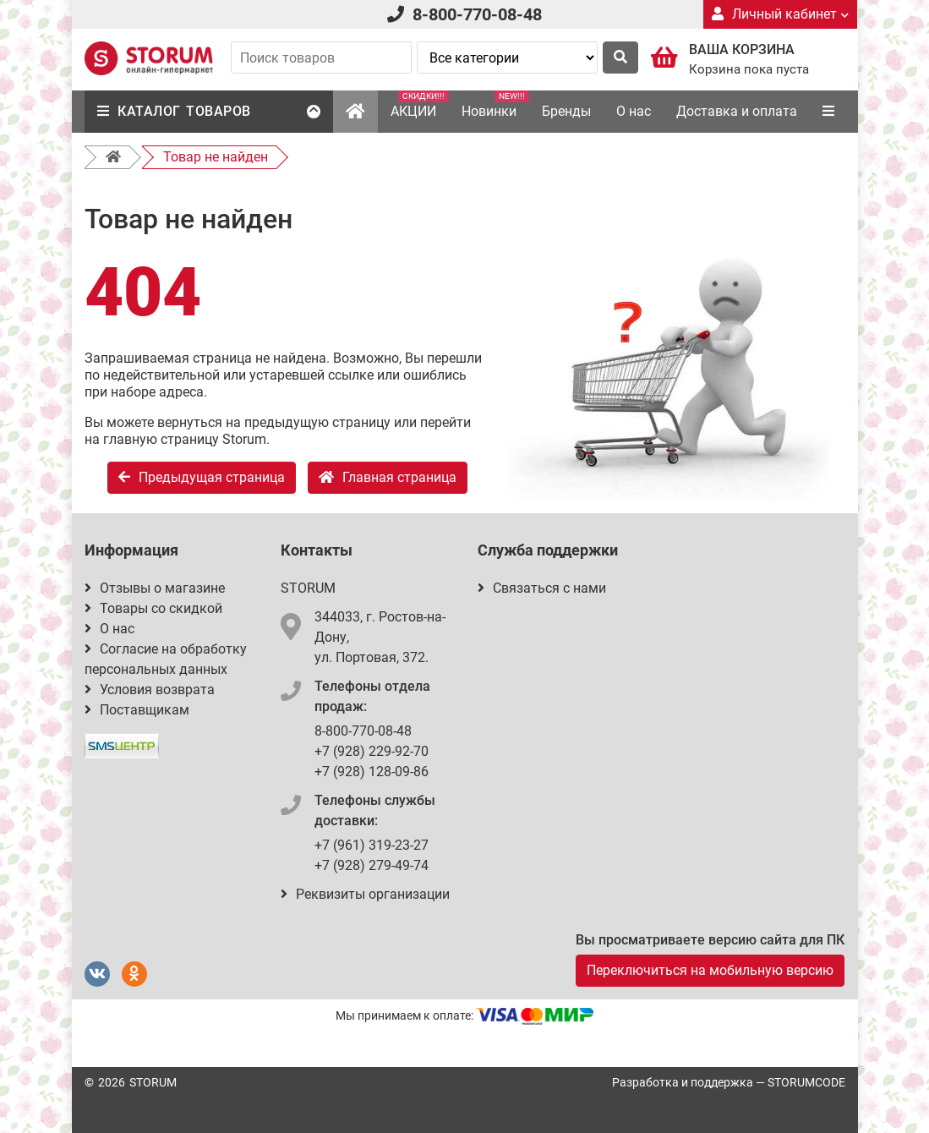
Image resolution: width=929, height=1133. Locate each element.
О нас (633, 111)
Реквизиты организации (365, 894)
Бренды (566, 111)
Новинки (495, 104)
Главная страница (387, 477)
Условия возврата (150, 689)
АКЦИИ (420, 104)
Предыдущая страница (201, 477)
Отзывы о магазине (155, 588)
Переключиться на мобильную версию (710, 970)
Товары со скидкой (153, 608)
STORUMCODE (806, 1082)
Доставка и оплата (736, 111)
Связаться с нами (542, 588)
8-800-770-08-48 (477, 14)
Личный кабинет (780, 14)
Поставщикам (137, 710)
